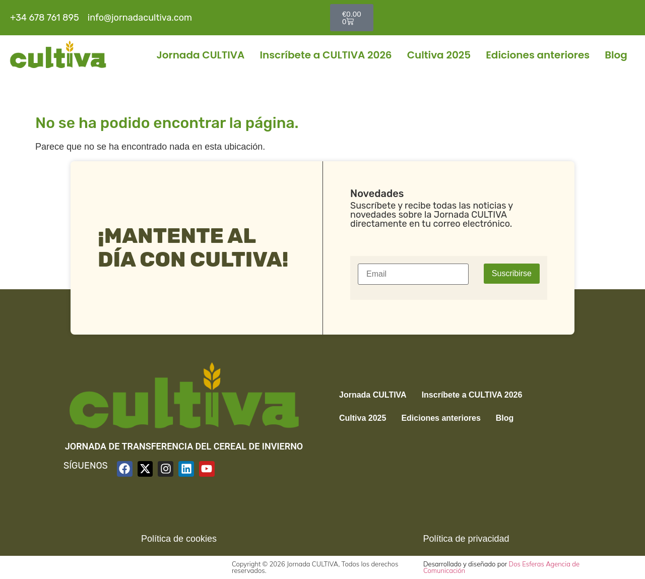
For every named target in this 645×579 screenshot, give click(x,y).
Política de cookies (179, 539)
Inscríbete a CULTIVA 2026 (326, 55)
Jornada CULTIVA (200, 55)
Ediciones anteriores (538, 55)
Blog (616, 55)
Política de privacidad (466, 539)
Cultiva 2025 (439, 55)
